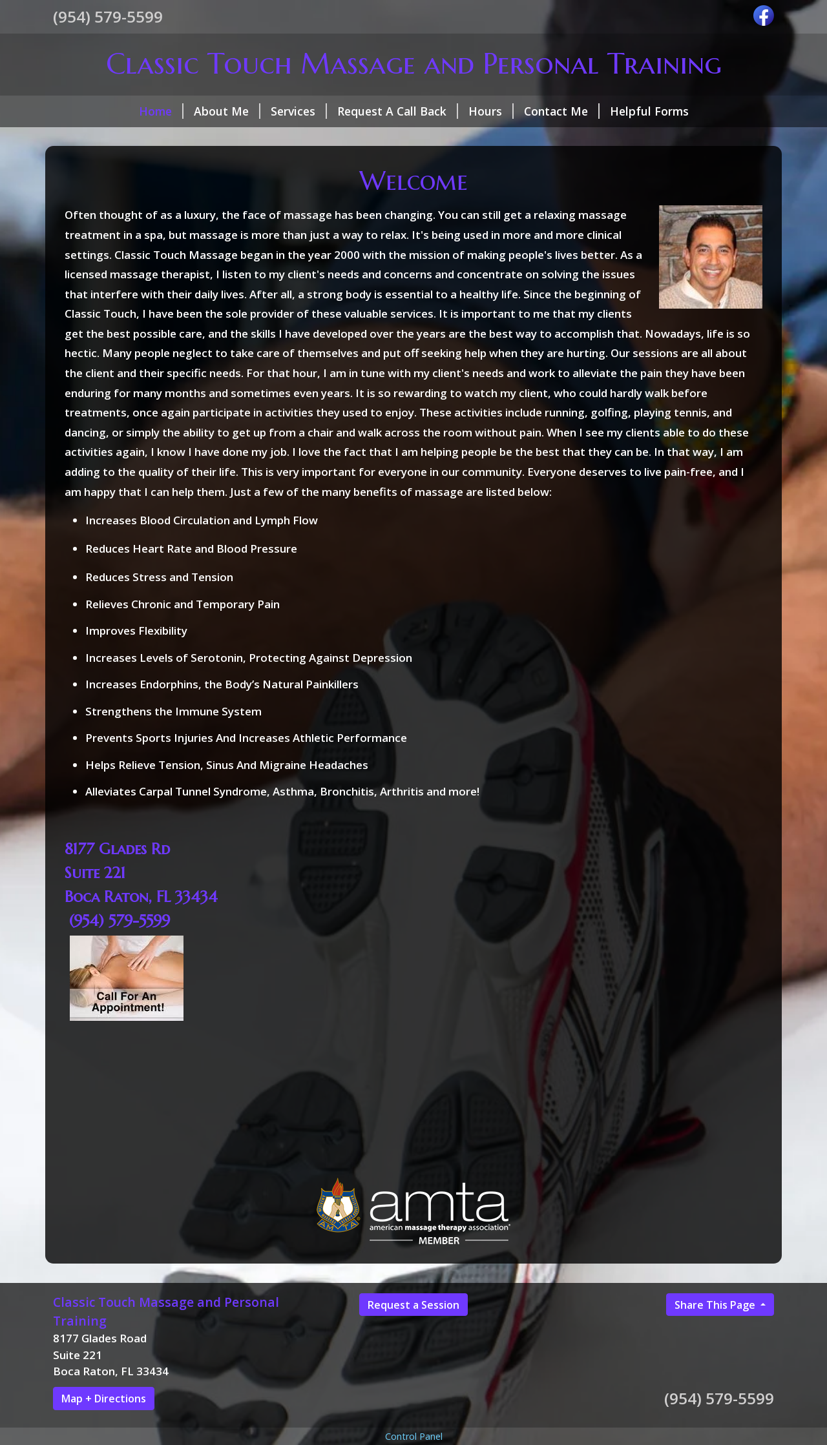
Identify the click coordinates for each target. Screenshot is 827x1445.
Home (161, 111)
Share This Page (716, 1305)
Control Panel (414, 1436)
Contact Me (562, 111)
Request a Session (413, 1305)
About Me (227, 111)
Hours (491, 111)
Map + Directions (103, 1398)
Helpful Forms (649, 111)
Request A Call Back (397, 111)
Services (299, 111)
